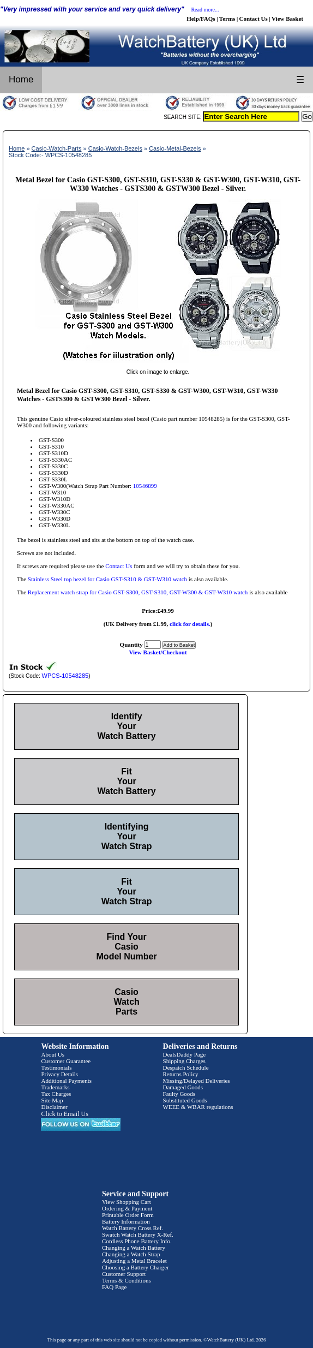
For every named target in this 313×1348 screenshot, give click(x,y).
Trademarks (55, 1087)
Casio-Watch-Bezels (115, 148)
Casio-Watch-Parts (57, 148)
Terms (227, 18)
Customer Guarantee (66, 1061)
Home (21, 79)
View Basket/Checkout (157, 652)
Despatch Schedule (186, 1067)
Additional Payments (66, 1080)
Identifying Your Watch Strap (126, 836)
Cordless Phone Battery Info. (137, 1241)
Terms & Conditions (126, 1280)
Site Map (52, 1100)
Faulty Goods (179, 1093)
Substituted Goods (185, 1100)
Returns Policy (180, 1074)
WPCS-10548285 (65, 675)
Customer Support (124, 1274)
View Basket (287, 18)
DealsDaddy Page (184, 1054)
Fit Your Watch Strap (126, 891)
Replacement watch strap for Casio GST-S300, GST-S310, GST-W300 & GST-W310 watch (138, 592)
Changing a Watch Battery (133, 1247)
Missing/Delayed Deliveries (196, 1080)
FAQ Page (114, 1287)
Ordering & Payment (127, 1208)
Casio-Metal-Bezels (175, 148)
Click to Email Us (64, 1114)
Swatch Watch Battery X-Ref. (137, 1234)
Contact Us (253, 18)
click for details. (190, 624)
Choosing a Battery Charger (135, 1267)
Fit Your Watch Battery (127, 781)
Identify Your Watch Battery (127, 726)
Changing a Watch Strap (131, 1254)
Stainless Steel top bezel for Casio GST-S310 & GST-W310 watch (107, 579)
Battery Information (126, 1221)
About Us (52, 1054)
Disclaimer (54, 1107)
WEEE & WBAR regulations (198, 1107)
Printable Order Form (128, 1215)
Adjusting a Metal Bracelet (134, 1260)
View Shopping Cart (126, 1201)
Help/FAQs (200, 18)
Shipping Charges (184, 1061)
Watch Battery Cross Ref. (132, 1228)
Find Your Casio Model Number (127, 946)
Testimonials (56, 1067)
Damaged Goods (183, 1087)
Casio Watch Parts (126, 1001)
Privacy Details (59, 1074)
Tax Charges (56, 1093)
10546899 (145, 485)
